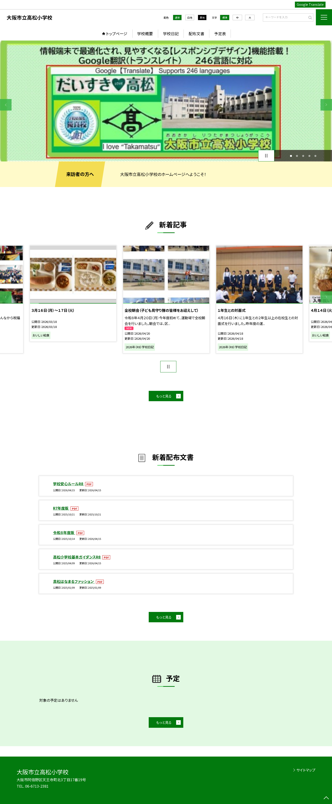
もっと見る (164, 396)
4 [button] (309, 156)
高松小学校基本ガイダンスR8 (77, 557)
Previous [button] (6, 105)
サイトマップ (305, 770)
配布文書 (196, 33)
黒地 (202, 17)
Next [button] (326, 105)
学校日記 (171, 33)
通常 (177, 17)
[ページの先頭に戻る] (326, 798)
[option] (166, 101)
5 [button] (315, 156)
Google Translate (310, 4)
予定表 (220, 33)
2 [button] (297, 156)
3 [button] (303, 156)
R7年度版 (61, 508)
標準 (224, 17)
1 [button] (291, 156)
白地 (189, 17)
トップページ (116, 33)
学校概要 (145, 33)
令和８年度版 (64, 532)
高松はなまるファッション (74, 581)
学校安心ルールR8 (68, 483)
